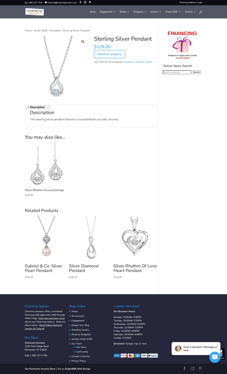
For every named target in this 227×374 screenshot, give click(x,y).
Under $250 (172, 12)
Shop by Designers (81, 334)
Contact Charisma (81, 356)
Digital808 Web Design (77, 368)
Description (37, 107)
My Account (78, 316)
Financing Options (187, 2)
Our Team (77, 343)
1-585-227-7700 (38, 355)
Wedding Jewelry (80, 329)
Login (199, 2)
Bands (123, 12)
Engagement (106, 12)
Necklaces (129, 62)
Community (82, 351)
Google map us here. (136, 343)
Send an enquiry (110, 54)
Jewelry (154, 12)
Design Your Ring (80, 325)
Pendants (55, 30)
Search (196, 72)
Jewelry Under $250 (82, 339)
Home (93, 12)
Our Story (81, 347)
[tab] (37, 107)
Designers (138, 12)
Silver (149, 62)
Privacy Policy (79, 360)
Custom (188, 12)
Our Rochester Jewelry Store (40, 368)
